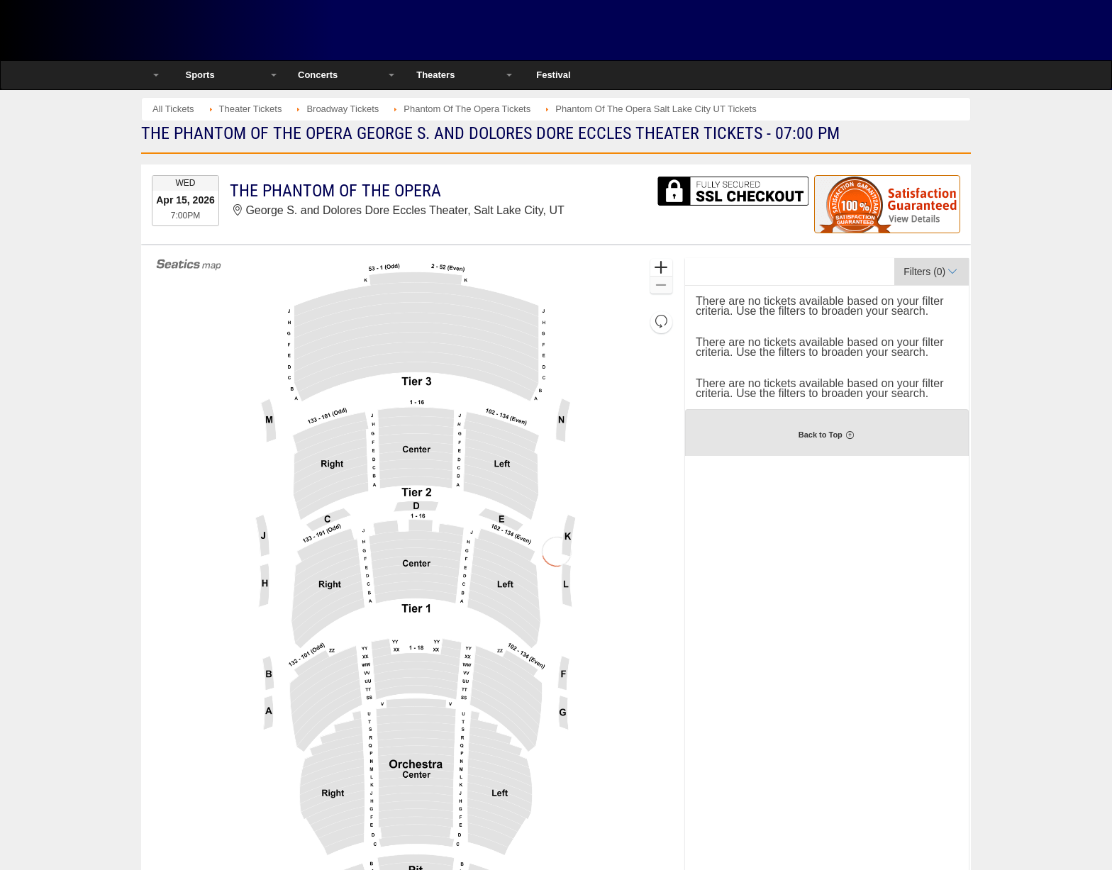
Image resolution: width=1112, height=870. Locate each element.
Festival (553, 74)
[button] (661, 268)
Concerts (318, 74)
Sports (199, 74)
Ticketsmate (293, 30)
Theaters (435, 74)
